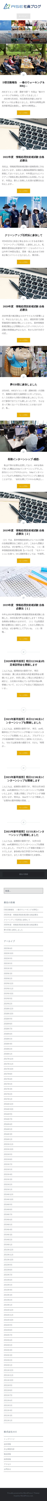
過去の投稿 (23, 874)
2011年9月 (8, 1385)
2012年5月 (8, 1345)
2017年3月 (8, 1089)
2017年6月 (8, 1079)
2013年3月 (8, 1295)
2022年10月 (8, 953)
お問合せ (7, 1469)
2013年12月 (8, 1250)
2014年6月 (8, 1219)
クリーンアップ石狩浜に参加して (17, 920)
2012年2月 (8, 1360)
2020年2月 (8, 978)
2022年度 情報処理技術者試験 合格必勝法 (21, 915)
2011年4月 (8, 1410)
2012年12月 (8, 1310)
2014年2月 (8, 1240)
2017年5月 (8, 1084)
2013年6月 (8, 1280)
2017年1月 (8, 1099)
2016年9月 (8, 1114)
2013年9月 (8, 1265)
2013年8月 (8, 1270)
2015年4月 (8, 1174)
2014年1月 (8, 1244)
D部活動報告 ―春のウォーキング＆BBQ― (21, 910)
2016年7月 (8, 1119)
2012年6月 (8, 1340)
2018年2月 (8, 1049)
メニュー (24, 16)
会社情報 (7, 1444)
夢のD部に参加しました (13, 930)
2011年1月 (8, 1420)
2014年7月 (8, 1214)
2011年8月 (8, 1390)
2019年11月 (8, 988)
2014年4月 (8, 1229)
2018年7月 (8, 1029)
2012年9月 (8, 1325)
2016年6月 (8, 1124)
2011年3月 (8, 1415)
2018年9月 (8, 1019)
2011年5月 (8, 1405)
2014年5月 (8, 1224)
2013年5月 (8, 1285)
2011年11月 (8, 1375)
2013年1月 (8, 1305)
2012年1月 (8, 1365)
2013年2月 (8, 1300)
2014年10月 (8, 1199)
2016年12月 (8, 1104)
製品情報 (7, 1454)
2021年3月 (8, 968)
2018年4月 (8, 1044)
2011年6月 (8, 1400)
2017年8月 (8, 1074)
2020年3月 (8, 973)
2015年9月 (8, 1154)
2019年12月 (8, 983)
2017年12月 (8, 1059)
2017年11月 (8, 1064)
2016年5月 (8, 1129)
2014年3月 (8, 1235)
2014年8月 (8, 1209)
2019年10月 (8, 993)
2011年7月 (8, 1395)
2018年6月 (8, 1034)
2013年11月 (8, 1255)
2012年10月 (8, 1320)
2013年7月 (8, 1275)
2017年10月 (8, 1069)
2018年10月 (8, 1013)
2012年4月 (8, 1350)
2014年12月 (8, 1194)
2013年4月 (8, 1290)
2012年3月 (8, 1355)
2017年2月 (8, 1094)
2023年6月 (8, 948)
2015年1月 (8, 1189)
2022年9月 (8, 958)
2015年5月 (8, 1169)
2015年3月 (8, 1179)
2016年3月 (8, 1134)
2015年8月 (8, 1159)
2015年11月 (8, 1144)
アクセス (7, 1464)
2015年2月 (8, 1184)
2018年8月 (8, 1024)
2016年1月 (8, 1139)
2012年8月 (8, 1330)
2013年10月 (8, 1260)
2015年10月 (8, 1149)
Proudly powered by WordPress (19, 1493)
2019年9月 (8, 998)
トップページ (9, 1439)
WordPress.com (26, 1496)
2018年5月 (8, 1039)
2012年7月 (8, 1335)
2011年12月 (8, 1370)
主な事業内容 (9, 1449)
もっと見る (23, 113)
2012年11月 (8, 1315)
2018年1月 (8, 1054)
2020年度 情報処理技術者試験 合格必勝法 (21, 925)
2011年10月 (8, 1380)
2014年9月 (8, 1204)
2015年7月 (8, 1164)
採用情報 (7, 1459)
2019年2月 (8, 1004)
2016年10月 (8, 1109)
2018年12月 (8, 1009)
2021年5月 (8, 963)
